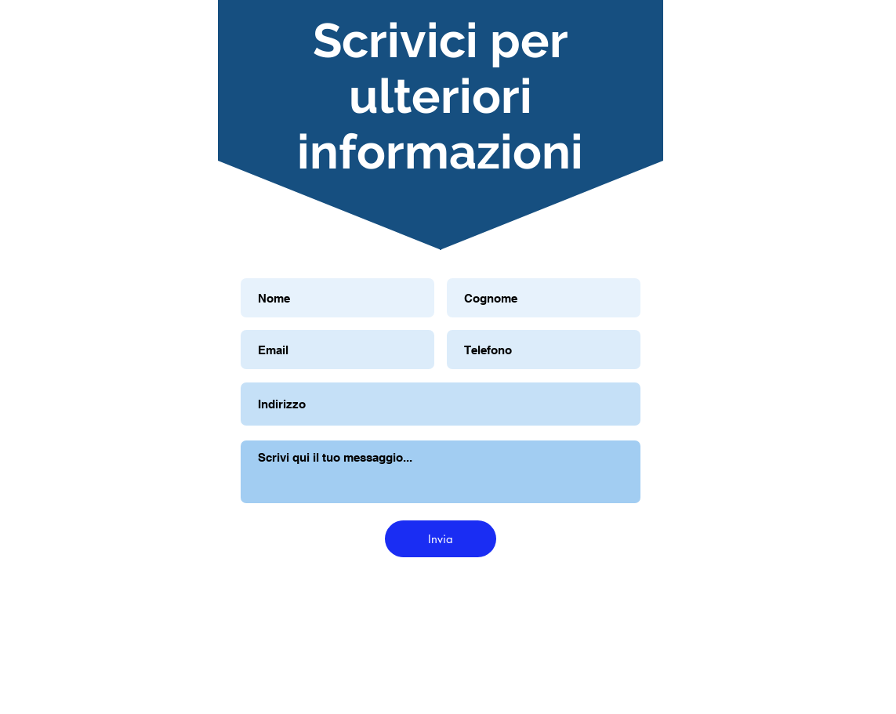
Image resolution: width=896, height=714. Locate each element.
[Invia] (440, 538)
